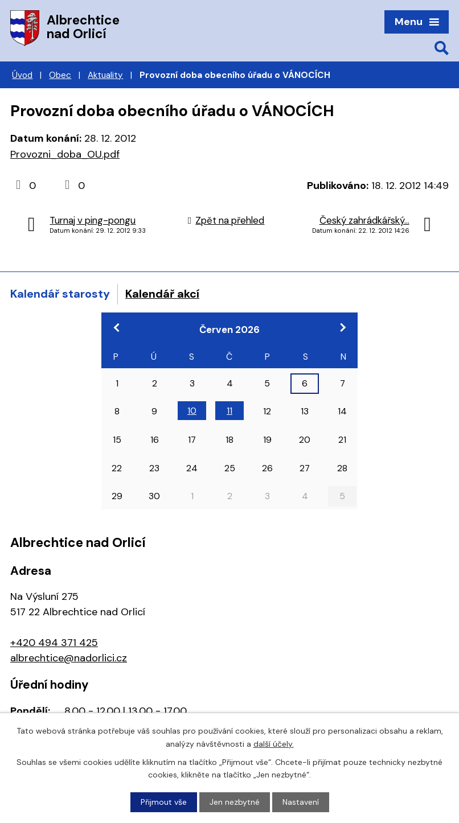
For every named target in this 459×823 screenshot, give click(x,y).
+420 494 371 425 (54, 642)
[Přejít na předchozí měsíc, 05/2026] (117, 327)
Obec (60, 75)
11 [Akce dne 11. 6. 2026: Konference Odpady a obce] (229, 411)
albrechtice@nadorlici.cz (68, 658)
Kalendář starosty (60, 293)
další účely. (273, 743)
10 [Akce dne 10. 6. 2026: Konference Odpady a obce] (191, 411)
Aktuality (105, 75)
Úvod (22, 75)
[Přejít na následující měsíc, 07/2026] (342, 327)
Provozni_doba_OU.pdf (65, 154)
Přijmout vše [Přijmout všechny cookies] (164, 802)
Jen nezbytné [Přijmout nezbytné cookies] (235, 802)
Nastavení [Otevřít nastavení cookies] (300, 802)
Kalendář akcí (162, 293)
